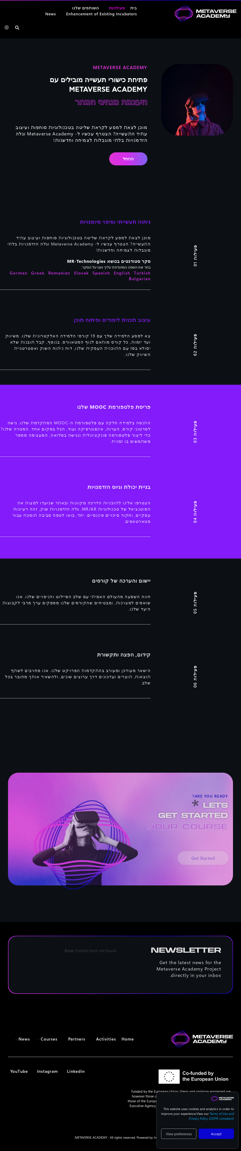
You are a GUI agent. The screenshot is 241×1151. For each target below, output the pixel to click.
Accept (216, 1134)
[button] (17, 27)
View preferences (179, 1134)
